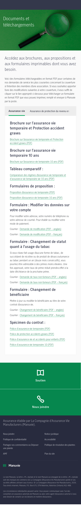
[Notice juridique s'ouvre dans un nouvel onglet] (51, 424)
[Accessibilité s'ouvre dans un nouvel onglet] (50, 429)
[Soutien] (40, 366)
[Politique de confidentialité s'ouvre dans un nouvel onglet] (14, 429)
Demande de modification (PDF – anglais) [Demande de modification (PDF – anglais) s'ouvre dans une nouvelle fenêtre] (40, 219)
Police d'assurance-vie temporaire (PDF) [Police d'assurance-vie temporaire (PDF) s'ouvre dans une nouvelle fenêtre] (30, 319)
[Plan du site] (49, 443)
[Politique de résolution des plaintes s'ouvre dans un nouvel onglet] (59, 435)
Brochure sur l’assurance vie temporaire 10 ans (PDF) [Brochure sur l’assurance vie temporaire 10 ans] (36, 152)
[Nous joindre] (40, 392)
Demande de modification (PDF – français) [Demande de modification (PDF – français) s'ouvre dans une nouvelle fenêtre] (41, 224)
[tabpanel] (40, 225)
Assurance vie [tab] (17, 101)
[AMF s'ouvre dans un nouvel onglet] (5, 443)
